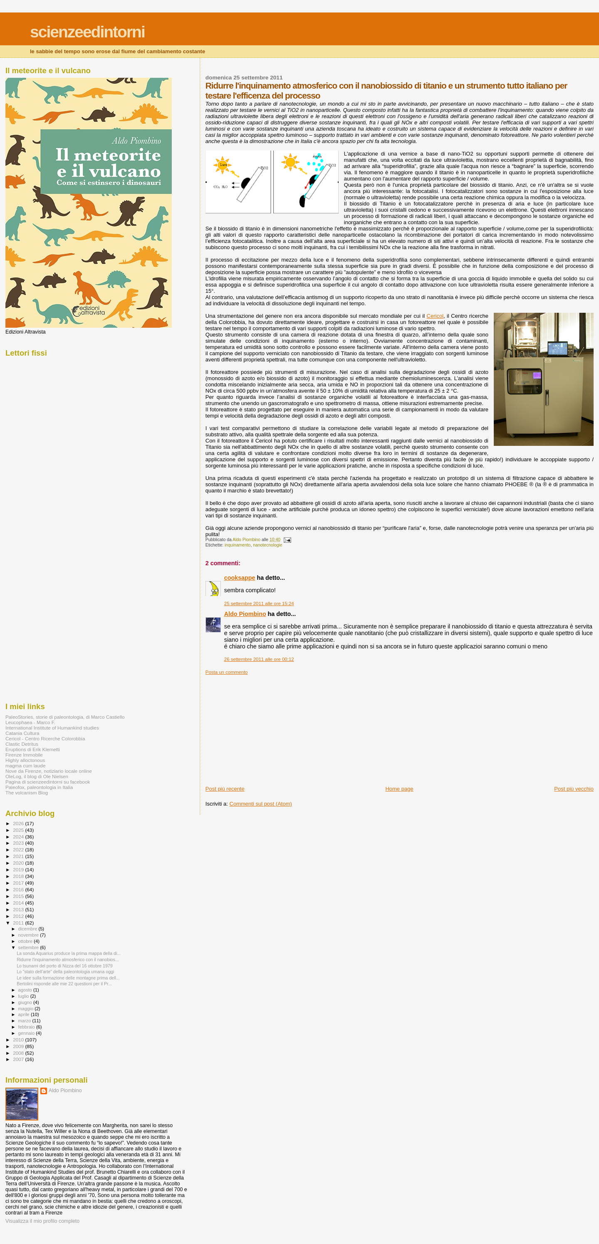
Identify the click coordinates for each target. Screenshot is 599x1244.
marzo (25, 1020)
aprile (24, 1014)
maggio (26, 1008)
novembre (29, 934)
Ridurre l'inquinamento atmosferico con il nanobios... (68, 959)
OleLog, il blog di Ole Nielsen (36, 776)
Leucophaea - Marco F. (30, 722)
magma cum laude (25, 765)
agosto (26, 989)
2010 (19, 1039)
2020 (19, 863)
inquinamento (237, 545)
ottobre (26, 941)
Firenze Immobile (24, 754)
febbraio (27, 1026)
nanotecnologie (267, 545)
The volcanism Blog (26, 792)
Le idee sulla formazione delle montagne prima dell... (68, 977)
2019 (19, 869)
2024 (19, 836)
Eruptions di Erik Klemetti (32, 749)
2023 (19, 843)
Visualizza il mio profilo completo (42, 1221)
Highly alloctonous (25, 760)
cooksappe (239, 577)
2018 (19, 876)
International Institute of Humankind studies (52, 727)
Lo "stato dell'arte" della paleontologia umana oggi (65, 971)
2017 (19, 882)
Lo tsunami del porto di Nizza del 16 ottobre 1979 (65, 965)
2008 (19, 1053)
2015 (19, 896)
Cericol (435, 316)
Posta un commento (226, 672)
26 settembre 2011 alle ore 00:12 (259, 659)
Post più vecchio (574, 789)
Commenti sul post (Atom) (261, 804)
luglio (24, 996)
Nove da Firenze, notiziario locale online (48, 771)
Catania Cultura (22, 733)
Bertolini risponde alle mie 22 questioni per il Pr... (64, 983)
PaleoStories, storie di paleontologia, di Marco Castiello (65, 717)
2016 (19, 889)
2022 (19, 849)
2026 (19, 823)
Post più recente (225, 789)
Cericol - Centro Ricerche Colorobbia (45, 738)
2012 (19, 916)
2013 (19, 909)
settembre (29, 947)
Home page (399, 789)
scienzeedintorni (87, 32)
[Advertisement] (267, 727)
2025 (19, 830)
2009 (19, 1046)
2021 (19, 856)
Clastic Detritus (21, 744)
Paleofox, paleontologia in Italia (39, 787)
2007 (19, 1059)
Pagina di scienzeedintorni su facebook (47, 781)
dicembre (28, 928)
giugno (26, 1002)
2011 (19, 922)
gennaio (27, 1033)
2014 (19, 902)
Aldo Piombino (245, 614)
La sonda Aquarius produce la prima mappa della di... (69, 953)
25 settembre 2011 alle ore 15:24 (259, 603)
